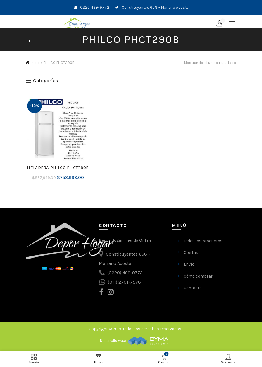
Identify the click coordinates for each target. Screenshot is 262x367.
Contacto (193, 287)
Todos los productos (203, 240)
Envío (189, 264)
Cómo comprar (198, 276)
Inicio (35, 63)
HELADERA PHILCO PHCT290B (58, 167)
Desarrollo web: (113, 340)
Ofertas (191, 252)
